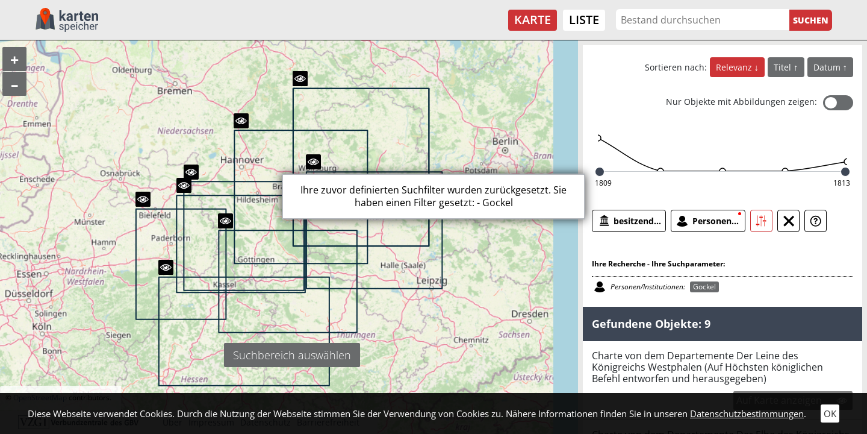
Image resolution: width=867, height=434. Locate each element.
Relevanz (735, 67)
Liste (584, 19)
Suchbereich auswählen (292, 355)
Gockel (704, 286)
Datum (828, 67)
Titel (784, 67)
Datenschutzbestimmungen (747, 413)
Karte (532, 19)
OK (830, 413)
